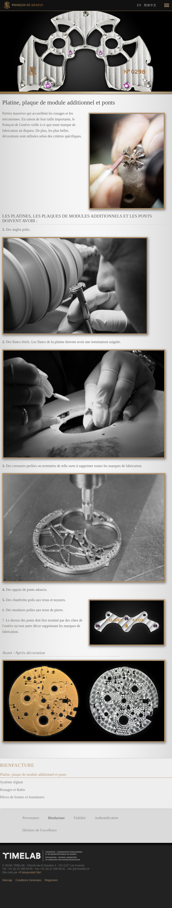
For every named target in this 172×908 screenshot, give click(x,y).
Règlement (51, 880)
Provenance (30, 818)
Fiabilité (80, 818)
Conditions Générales (28, 880)
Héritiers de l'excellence (39, 830)
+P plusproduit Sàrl (29, 872)
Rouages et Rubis (12, 790)
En (139, 5)
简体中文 (150, 5)
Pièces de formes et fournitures (22, 797)
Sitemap (7, 880)
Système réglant (11, 782)
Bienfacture (17, 765)
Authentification (106, 818)
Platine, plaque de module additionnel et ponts (33, 774)
